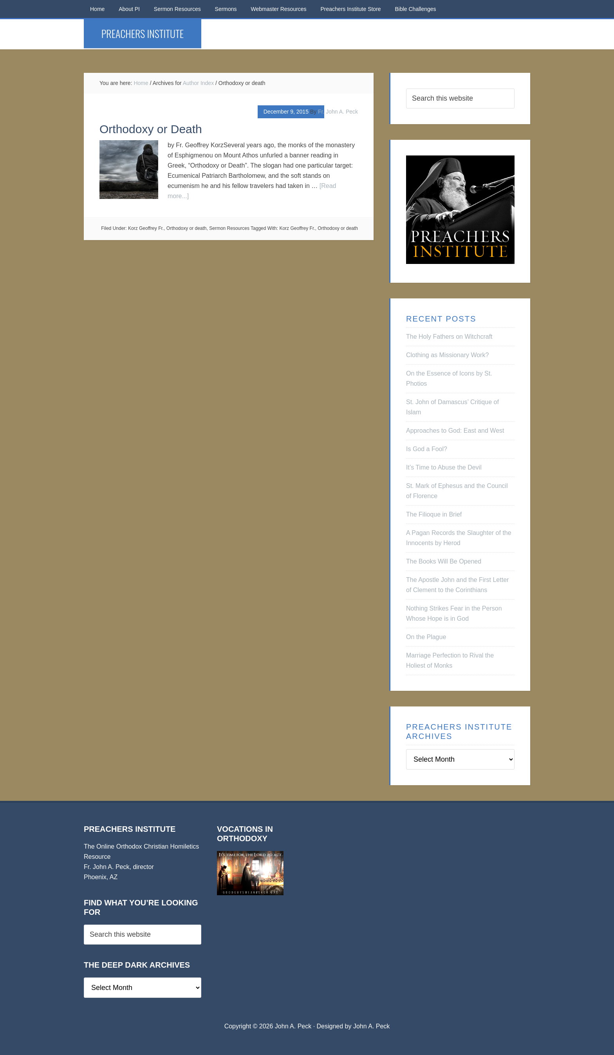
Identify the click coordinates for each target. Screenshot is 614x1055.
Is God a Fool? (426, 449)
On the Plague (426, 637)
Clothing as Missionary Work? (447, 355)
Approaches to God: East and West (455, 430)
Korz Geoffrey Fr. (146, 228)
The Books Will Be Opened (443, 561)
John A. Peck (371, 1026)
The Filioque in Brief (434, 514)
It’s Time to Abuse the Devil (444, 467)
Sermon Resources (229, 228)
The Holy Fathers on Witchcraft (449, 336)
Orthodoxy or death (186, 228)
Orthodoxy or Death (150, 129)
